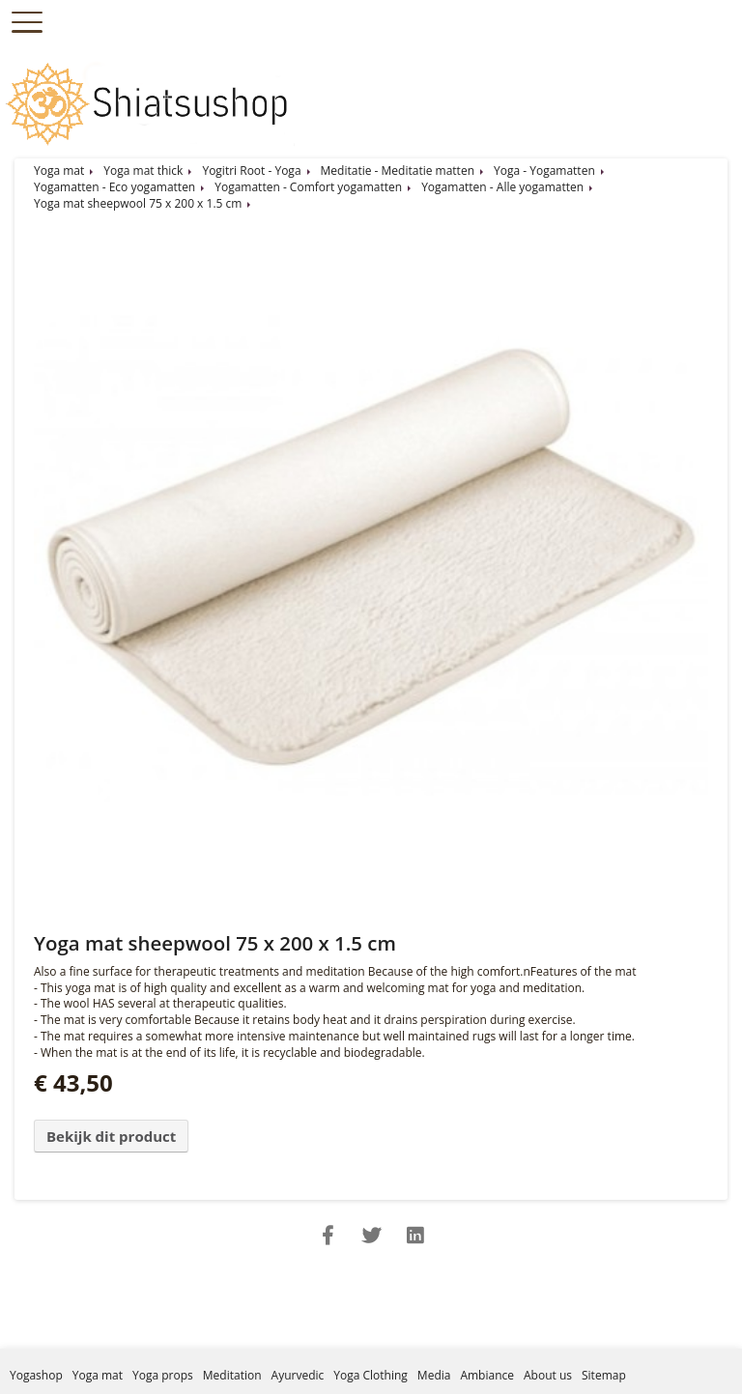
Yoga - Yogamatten (544, 170)
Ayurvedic (298, 1375)
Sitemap (604, 1375)
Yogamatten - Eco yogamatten (114, 187)
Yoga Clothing (370, 1375)
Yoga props (162, 1375)
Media (434, 1375)
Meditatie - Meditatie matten (397, 170)
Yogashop (36, 1375)
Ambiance (487, 1375)
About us (548, 1375)
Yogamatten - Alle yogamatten (502, 187)
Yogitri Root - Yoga (251, 170)
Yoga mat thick (143, 170)
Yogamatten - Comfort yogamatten (308, 187)
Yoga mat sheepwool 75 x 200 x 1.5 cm (138, 203)
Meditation (232, 1375)
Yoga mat (59, 170)
